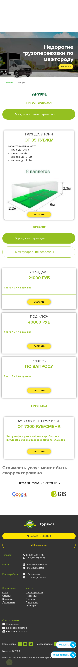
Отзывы (6, 595)
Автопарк (31, 605)
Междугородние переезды (34, 252)
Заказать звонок (39, 536)
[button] (2, 71)
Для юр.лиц (32, 602)
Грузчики (30, 599)
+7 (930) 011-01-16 (35, 558)
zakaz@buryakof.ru (37, 564)
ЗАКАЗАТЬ (39, 214)
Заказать (66, 66)
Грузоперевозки (34, 592)
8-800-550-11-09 (35, 555)
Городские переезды (30, 238)
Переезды (31, 595)
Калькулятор (39, 545)
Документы (8, 602)
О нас (5, 592)
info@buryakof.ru (35, 567)
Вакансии (7, 599)
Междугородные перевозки (35, 114)
